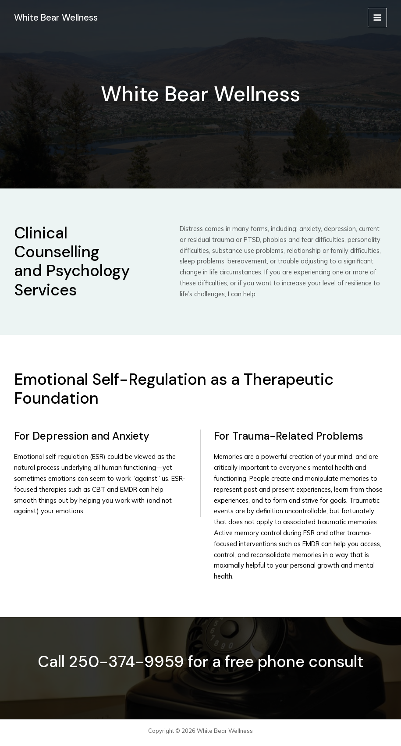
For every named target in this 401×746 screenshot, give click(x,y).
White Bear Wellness (57, 17)
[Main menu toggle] (377, 17)
